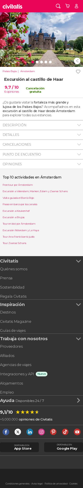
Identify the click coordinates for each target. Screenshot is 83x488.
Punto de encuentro (22, 154)
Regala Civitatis (13, 296)
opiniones (13, 91)
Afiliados (7, 356)
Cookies (73, 483)
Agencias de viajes (15, 365)
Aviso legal (37, 483)
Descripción (14, 125)
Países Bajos (10, 71)
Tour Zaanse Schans (14, 243)
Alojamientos (11, 383)
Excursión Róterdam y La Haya (21, 230)
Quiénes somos (13, 269)
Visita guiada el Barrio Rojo (18, 197)
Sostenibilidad (12, 287)
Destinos (7, 312)
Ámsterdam (27, 71)
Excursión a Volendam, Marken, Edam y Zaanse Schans (35, 191)
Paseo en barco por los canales (20, 204)
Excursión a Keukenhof (16, 210)
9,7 (11, 87)
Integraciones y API (17, 374)
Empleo (7, 392)
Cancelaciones (17, 144)
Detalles (11, 135)
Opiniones (12, 164)
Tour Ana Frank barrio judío (18, 236)
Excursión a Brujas (14, 217)
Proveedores (11, 346)
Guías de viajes (12, 330)
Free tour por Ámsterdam (18, 184)
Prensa (6, 278)
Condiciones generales (17, 483)
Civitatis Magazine (15, 321)
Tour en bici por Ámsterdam (19, 223)
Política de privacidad (56, 483)
